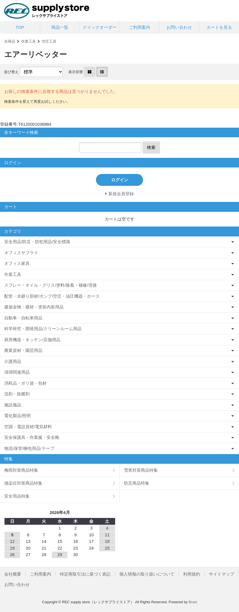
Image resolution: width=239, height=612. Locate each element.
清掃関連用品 (17, 372)
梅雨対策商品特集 (21, 470)
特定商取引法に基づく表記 (85, 574)
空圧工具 (49, 41)
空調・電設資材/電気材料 (28, 426)
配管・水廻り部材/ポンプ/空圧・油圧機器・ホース (52, 296)
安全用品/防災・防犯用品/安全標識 (37, 241)
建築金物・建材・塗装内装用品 (33, 306)
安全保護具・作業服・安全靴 (31, 437)
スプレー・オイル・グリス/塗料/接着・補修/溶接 (50, 285)
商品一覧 (59, 27)
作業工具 (28, 41)
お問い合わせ (179, 27)
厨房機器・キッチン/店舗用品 (32, 339)
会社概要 (12, 574)
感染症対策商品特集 (23, 483)
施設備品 (12, 404)
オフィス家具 (17, 263)
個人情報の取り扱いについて (146, 574)
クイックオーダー (100, 27)
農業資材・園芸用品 (23, 350)
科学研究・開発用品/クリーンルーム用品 (43, 328)
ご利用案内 (139, 27)
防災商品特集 (136, 483)
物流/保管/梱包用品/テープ (29, 448)
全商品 (9, 41)
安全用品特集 (17, 496)
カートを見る (219, 27)
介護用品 (12, 361)
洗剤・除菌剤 (17, 393)
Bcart (192, 602)
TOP (20, 27)
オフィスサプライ (21, 252)
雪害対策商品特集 (141, 470)
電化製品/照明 (17, 415)
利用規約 (191, 574)
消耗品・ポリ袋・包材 (25, 383)
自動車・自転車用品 (23, 317)
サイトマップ (221, 574)
